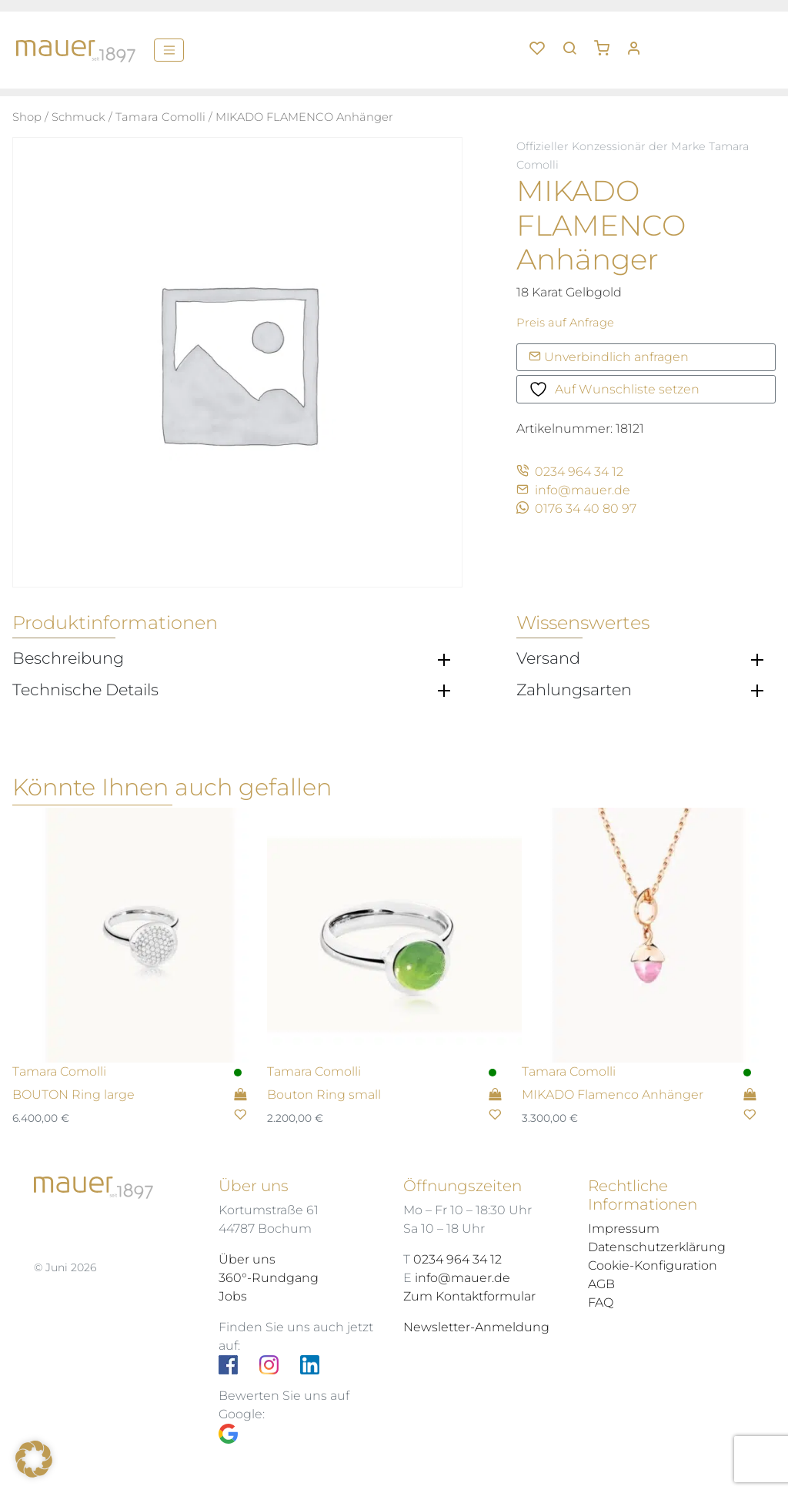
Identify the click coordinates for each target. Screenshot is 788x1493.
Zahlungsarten (574, 690)
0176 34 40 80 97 (576, 508)
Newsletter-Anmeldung (476, 1327)
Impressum (623, 1228)
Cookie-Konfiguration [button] (652, 1265)
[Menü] (169, 50)
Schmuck (78, 117)
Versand (548, 658)
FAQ (600, 1302)
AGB (601, 1284)
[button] (607, 42)
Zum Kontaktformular (469, 1296)
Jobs (233, 1296)
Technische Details (85, 690)
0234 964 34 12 (569, 471)
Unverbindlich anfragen (609, 357)
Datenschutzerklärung (657, 1247)
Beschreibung (68, 658)
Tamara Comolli (160, 117)
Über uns (247, 1259)
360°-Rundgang (269, 1277)
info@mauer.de (573, 490)
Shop (27, 117)
